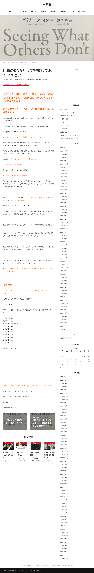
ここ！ (16, 304)
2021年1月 (63, 148)
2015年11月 (64, 303)
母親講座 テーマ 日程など (69, 135)
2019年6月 (63, 183)
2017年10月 (64, 229)
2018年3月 (63, 216)
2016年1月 (63, 297)
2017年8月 (63, 235)
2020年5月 (63, 151)
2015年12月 (64, 300)
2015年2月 (63, 323)
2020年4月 (63, 154)
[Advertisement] (75, 87)
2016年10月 (64, 268)
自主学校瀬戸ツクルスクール (69, 138)
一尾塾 (47, 5)
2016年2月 (63, 293)
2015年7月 (63, 310)
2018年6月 (63, 206)
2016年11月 (64, 264)
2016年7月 (63, 277)
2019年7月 (63, 180)
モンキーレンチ (24, 570)
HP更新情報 (64, 109)
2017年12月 (64, 222)
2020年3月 (63, 157)
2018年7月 (63, 203)
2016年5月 (63, 284)
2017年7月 (63, 238)
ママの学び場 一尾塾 (67, 116)
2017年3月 (63, 251)
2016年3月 (63, 290)
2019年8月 (63, 177)
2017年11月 (64, 225)
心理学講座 (63, 129)
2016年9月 (63, 271)
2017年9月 (63, 232)
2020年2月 (63, 161)
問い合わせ (70, 565)
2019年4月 (63, 190)
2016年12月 (64, 261)
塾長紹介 (23, 565)
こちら (14, 348)
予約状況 (63, 122)
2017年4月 (63, 248)
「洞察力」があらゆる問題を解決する (16, 85)
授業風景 (59, 565)
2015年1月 (63, 326)
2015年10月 (64, 306)
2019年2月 (63, 196)
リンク (64, 565)
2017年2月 (63, 255)
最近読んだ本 (43, 79)
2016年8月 (63, 274)
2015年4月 (63, 316)
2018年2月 (63, 219)
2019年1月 (63, 199)
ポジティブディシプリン (67, 112)
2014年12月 (64, 329)
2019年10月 (64, 170)
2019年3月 (63, 193)
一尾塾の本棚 (64, 119)
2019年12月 (64, 164)
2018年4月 (63, 213)
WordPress (40, 570)
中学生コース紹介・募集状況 (34, 565)
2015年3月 (63, 319)
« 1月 (62, 367)
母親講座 (52, 565)
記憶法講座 (46, 565)
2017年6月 (63, 242)
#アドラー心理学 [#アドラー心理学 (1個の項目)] (66, 338)
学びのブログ (34, 79)
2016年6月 (63, 280)
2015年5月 (63, 313)
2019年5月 (63, 187)
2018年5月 (63, 209)
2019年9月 (63, 174)
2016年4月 (63, 287)
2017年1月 (63, 258)
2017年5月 (63, 245)
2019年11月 (64, 167)
